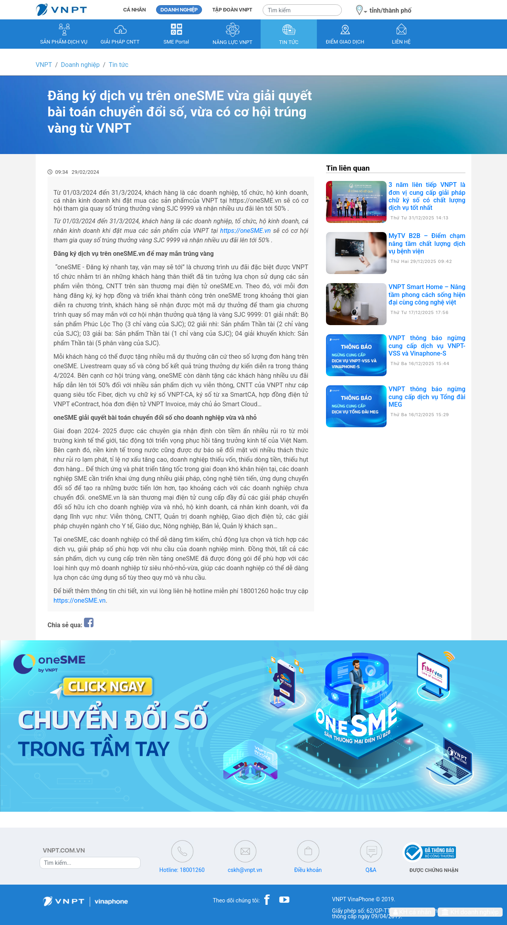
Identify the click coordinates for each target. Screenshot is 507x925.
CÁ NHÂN (134, 10)
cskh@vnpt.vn (245, 870)
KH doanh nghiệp (470, 912)
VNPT (44, 65)
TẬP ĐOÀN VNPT (232, 10)
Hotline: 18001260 (181, 870)
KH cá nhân (412, 912)
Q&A (371, 870)
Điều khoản (308, 870)
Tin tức (118, 65)
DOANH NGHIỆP (179, 10)
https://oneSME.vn (79, 600)
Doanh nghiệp (80, 65)
